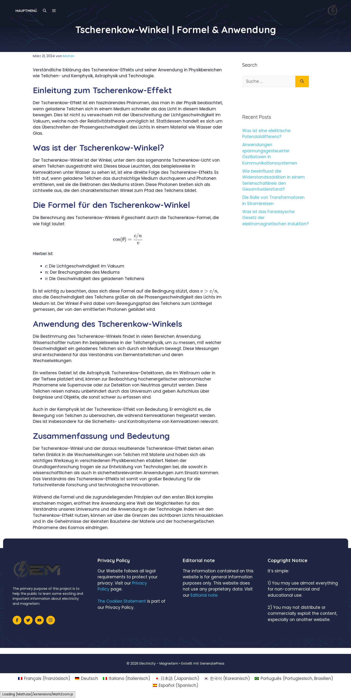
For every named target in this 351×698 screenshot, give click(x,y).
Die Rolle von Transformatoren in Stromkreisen (273, 200)
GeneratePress (212, 663)
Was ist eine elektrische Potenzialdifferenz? (266, 134)
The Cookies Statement (122, 601)
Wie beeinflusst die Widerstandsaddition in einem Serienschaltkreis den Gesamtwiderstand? (273, 180)
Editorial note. (204, 595)
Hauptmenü (26, 10)
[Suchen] (302, 81)
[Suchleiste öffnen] (44, 11)
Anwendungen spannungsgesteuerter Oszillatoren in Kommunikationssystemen (269, 154)
